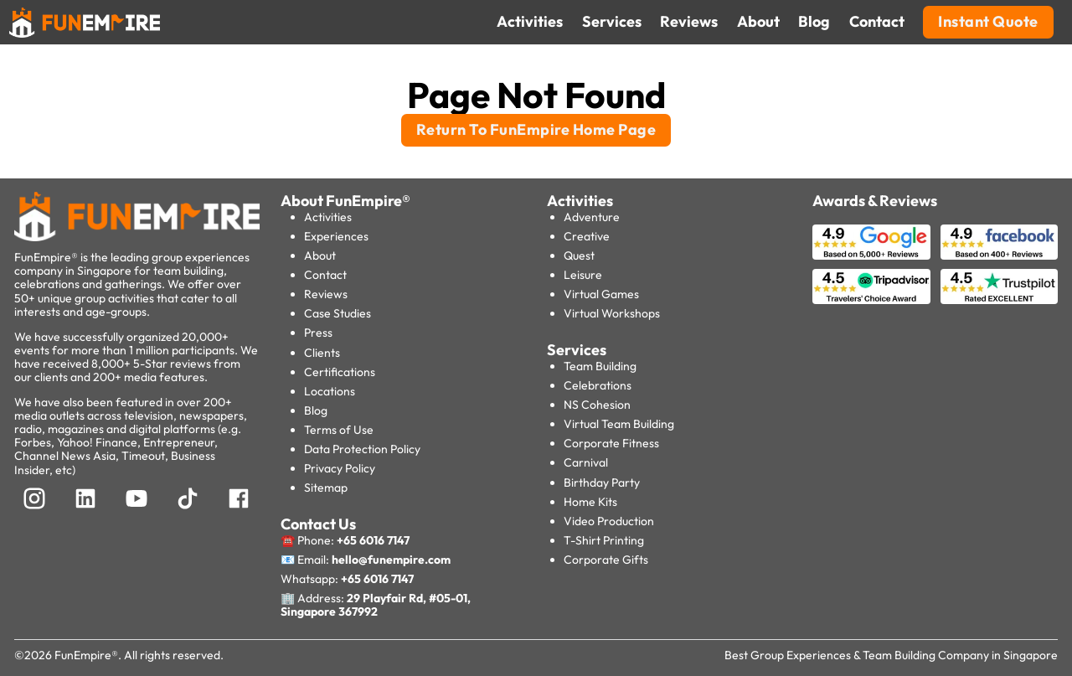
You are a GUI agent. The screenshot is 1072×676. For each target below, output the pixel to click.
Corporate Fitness (611, 443)
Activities (328, 216)
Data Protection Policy (362, 449)
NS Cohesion (597, 404)
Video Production (609, 521)
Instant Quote (988, 21)
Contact (325, 274)
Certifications (339, 371)
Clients (322, 352)
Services (576, 349)
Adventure (592, 216)
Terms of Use (339, 429)
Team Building (600, 366)
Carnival (586, 462)
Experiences (336, 236)
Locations (329, 391)
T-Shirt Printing (604, 540)
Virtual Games (601, 294)
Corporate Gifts (606, 559)
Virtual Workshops (612, 313)
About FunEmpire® (345, 200)
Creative (587, 236)
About (320, 255)
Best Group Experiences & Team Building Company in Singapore (891, 655)
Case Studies (337, 313)
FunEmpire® (86, 655)
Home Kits (590, 501)
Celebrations (597, 385)
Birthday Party (602, 482)
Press (318, 332)
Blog (315, 410)
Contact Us (318, 524)
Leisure (583, 274)
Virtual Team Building (619, 423)
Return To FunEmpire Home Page (536, 129)
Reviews (326, 294)
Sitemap (326, 487)
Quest (579, 255)
